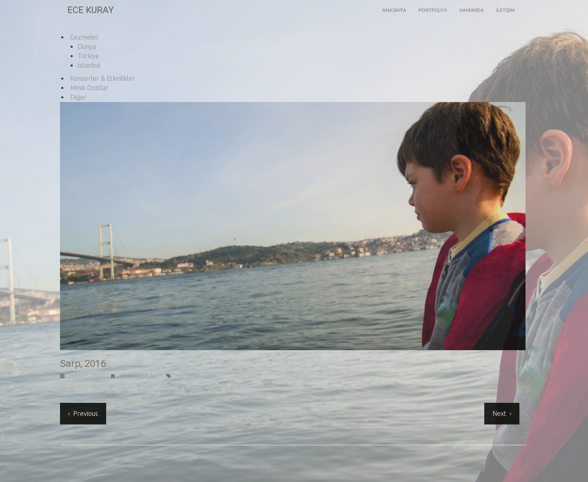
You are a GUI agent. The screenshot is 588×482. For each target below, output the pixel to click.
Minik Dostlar (89, 87)
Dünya (87, 46)
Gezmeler (84, 37)
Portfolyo (433, 10)
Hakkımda (471, 10)
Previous (84, 413)
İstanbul (89, 65)
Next (499, 413)
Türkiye (88, 56)
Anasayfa (394, 10)
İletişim (505, 10)
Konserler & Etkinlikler (102, 78)
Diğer (78, 97)
